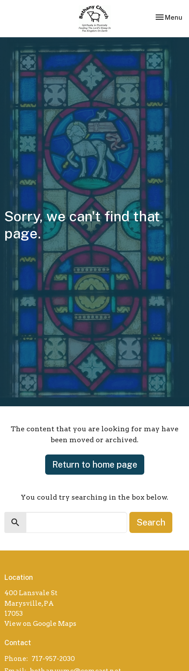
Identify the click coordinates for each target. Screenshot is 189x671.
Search (150, 522)
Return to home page (94, 464)
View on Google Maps (40, 624)
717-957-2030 (53, 659)
